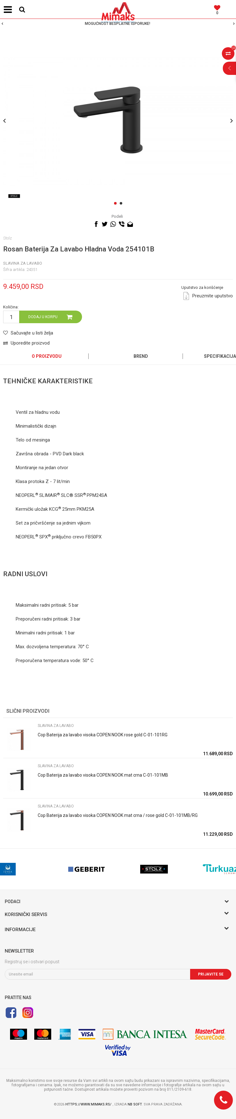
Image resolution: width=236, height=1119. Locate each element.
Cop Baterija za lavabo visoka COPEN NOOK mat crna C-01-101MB (103, 775)
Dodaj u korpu (43, 317)
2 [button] (122, 203)
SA (104, 495)
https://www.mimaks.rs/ (89, 1104)
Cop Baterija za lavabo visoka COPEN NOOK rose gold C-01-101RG (102, 734)
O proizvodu (47, 356)
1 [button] (116, 203)
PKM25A (85, 509)
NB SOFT (135, 1104)
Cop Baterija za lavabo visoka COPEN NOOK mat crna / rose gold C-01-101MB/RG (118, 815)
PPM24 (94, 495)
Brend (141, 356)
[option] (118, 23)
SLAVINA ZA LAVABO (22, 263)
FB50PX (93, 537)
